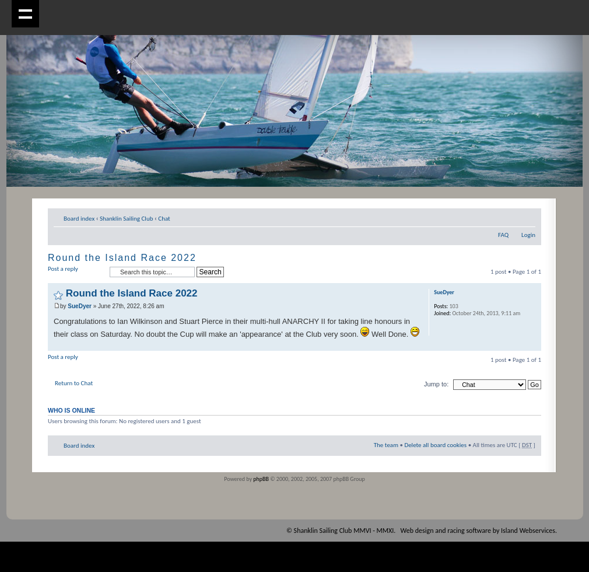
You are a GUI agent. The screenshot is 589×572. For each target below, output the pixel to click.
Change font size (526, 216)
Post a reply (76, 272)
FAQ (503, 235)
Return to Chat (74, 383)
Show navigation (25, 13)
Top (532, 344)
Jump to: (436, 384)
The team (386, 445)
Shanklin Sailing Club (126, 218)
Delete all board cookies (435, 445)
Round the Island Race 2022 (122, 258)
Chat (164, 218)
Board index (79, 218)
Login (528, 235)
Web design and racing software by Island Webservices (478, 530)
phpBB (261, 479)
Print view (509, 216)
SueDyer (80, 306)
